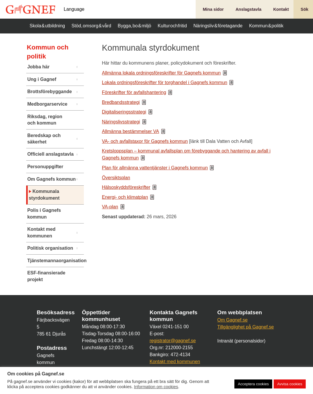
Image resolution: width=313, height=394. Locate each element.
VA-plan (110, 206)
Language (74, 9)
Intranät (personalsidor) (241, 340)
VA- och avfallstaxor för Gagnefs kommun (145, 141)
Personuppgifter (45, 166)
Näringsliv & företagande (218, 25)
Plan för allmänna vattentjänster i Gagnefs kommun (155, 167)
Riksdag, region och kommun (44, 119)
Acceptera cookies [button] (253, 384)
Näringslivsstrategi (121, 121)
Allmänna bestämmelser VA (130, 131)
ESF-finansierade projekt (46, 276)
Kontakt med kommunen (41, 232)
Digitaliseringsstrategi (124, 111)
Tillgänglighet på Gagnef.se (245, 326)
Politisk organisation (50, 248)
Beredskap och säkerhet (44, 138)
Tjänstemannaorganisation (52, 260)
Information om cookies (156, 386)
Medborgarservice (47, 104)
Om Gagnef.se (232, 319)
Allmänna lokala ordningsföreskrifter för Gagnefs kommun (161, 72)
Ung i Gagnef (41, 79)
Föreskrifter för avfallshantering (134, 92)
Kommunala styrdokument (44, 194)
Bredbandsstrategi (121, 102)
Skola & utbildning (47, 25)
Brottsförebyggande (49, 91)
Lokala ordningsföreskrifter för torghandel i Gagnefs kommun (164, 82)
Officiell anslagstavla (50, 154)
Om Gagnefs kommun (51, 179)
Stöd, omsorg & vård (91, 25)
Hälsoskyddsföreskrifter (126, 187)
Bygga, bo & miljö (134, 25)
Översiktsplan (116, 177)
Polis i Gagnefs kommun (44, 213)
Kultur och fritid (172, 25)
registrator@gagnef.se (173, 340)
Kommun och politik (47, 52)
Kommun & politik (266, 25)
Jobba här (38, 66)
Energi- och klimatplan (125, 197)
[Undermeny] (80, 67)
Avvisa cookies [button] (289, 384)
